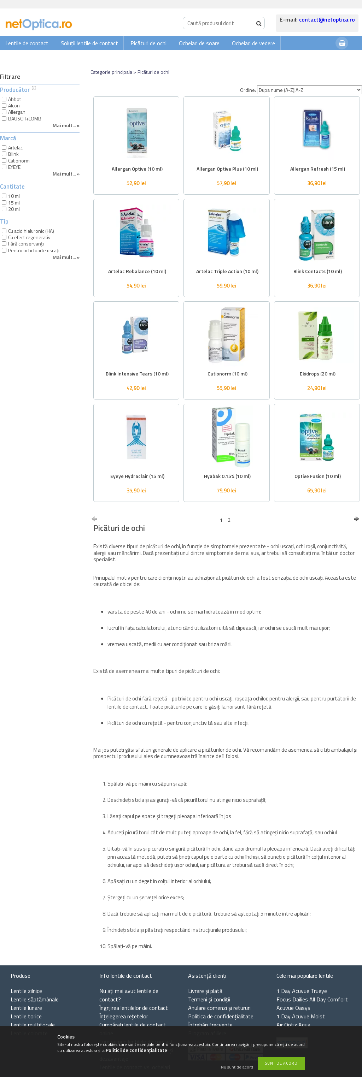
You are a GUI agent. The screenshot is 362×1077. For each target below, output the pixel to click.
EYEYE (14, 167)
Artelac (15, 147)
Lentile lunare (26, 1008)
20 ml (14, 209)
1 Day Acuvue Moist (300, 1016)
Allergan (16, 112)
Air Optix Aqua (293, 1024)
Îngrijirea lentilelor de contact (133, 1008)
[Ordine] (309, 89)
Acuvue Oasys (293, 1008)
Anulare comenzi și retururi (219, 1008)
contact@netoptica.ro (327, 19)
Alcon (14, 105)
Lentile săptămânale (35, 999)
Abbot (14, 99)
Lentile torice (26, 1016)
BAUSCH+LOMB (24, 118)
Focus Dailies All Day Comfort (312, 999)
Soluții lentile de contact (89, 43)
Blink (13, 154)
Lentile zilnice (26, 991)
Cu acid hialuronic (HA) (31, 231)
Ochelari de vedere (253, 43)
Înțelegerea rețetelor (123, 1016)
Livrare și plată (205, 991)
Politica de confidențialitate (220, 1016)
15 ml (14, 202)
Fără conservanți (26, 243)
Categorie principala (111, 72)
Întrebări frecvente (210, 1024)
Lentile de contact (26, 43)
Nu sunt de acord (237, 1067)
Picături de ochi (148, 43)
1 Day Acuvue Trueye (301, 991)
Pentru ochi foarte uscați (33, 250)
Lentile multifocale (33, 1024)
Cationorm (19, 160)
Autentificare (312, 57)
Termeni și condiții (209, 999)
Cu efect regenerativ (29, 237)
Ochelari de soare (199, 43)
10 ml (14, 196)
